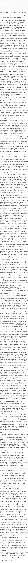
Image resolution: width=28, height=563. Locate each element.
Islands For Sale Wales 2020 (6, 553)
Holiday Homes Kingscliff (15, 557)
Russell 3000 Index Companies (15, 555)
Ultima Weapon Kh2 (18, 553)
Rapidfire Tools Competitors (6, 552)
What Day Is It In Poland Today (20, 552)
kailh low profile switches (10, 4)
